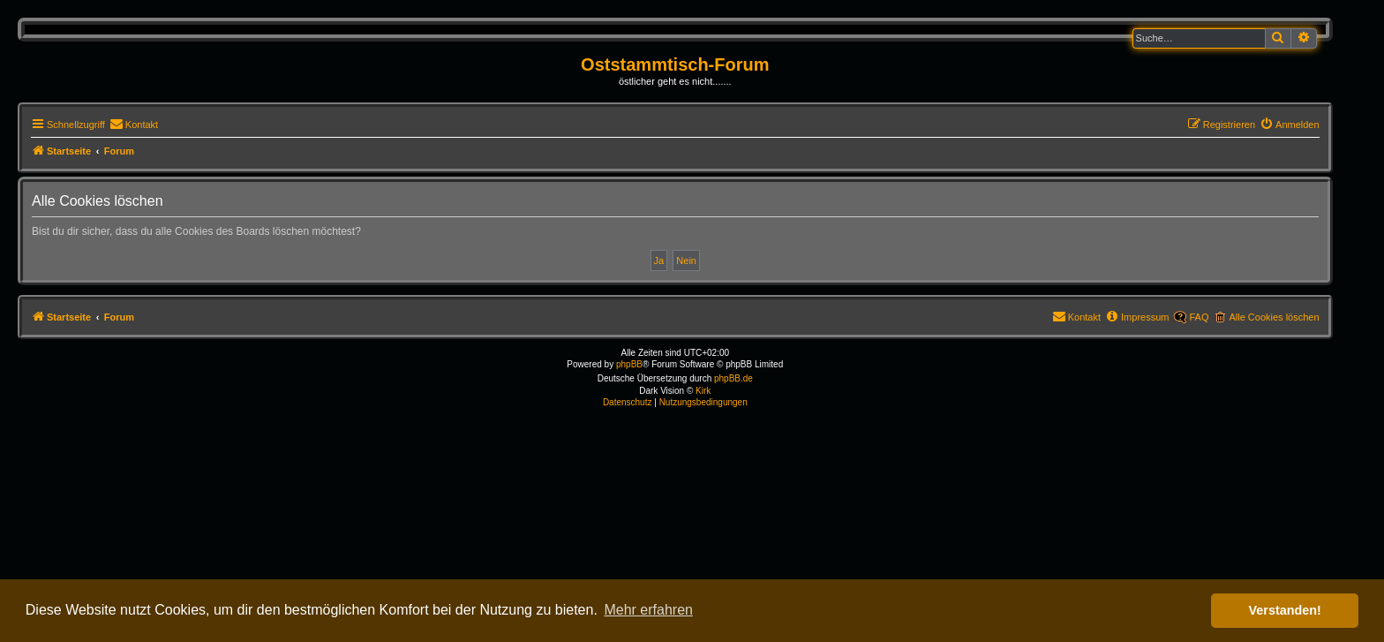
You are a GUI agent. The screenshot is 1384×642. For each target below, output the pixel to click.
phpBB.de (733, 378)
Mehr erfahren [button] (648, 609)
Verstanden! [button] (1285, 610)
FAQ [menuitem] (1198, 317)
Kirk (703, 391)
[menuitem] (133, 124)
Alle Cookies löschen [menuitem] (1274, 317)
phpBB (629, 364)
